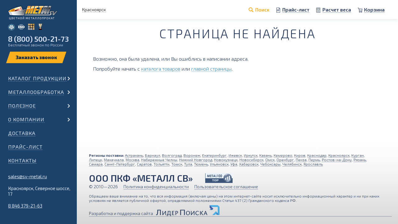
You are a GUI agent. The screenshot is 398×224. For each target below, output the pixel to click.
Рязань (360, 159)
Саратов (144, 164)
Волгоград (172, 155)
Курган (357, 155)
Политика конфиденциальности (156, 186)
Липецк (95, 159)
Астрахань (134, 155)
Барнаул (152, 155)
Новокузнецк (226, 159)
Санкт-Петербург (119, 164)
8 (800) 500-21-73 (38, 38)
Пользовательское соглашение (226, 186)
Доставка (21, 133)
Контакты (22, 160)
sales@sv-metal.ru (27, 176)
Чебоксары (270, 164)
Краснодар (316, 155)
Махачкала (114, 159)
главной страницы (211, 69)
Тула (188, 164)
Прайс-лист (25, 147)
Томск (176, 164)
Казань (265, 155)
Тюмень (201, 164)
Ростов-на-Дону (337, 159)
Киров (299, 155)
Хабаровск (248, 164)
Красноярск (338, 155)
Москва (132, 159)
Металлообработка (36, 92)
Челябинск (292, 164)
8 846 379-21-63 (25, 205)
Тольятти (161, 164)
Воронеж (191, 155)
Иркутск (250, 155)
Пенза (301, 159)
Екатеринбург (214, 155)
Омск (270, 159)
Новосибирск (251, 159)
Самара (96, 164)
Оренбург (285, 159)
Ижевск (235, 155)
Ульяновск (219, 164)
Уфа (233, 164)
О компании (26, 119)
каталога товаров (160, 69)
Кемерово (283, 155)
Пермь (314, 159)
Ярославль (313, 164)
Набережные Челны (159, 159)
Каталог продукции (37, 78)
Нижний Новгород (195, 159)
